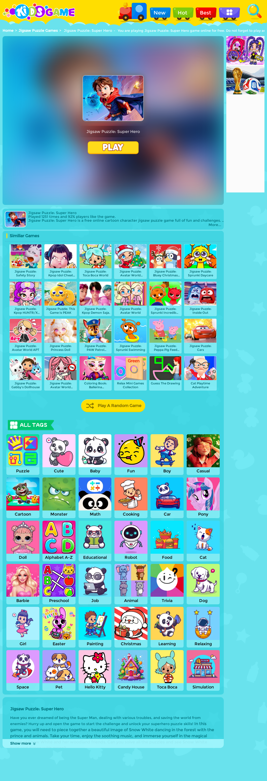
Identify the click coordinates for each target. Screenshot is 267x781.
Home (8, 30)
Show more (23, 743)
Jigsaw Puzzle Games (38, 30)
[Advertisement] (245, 116)
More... (215, 225)
